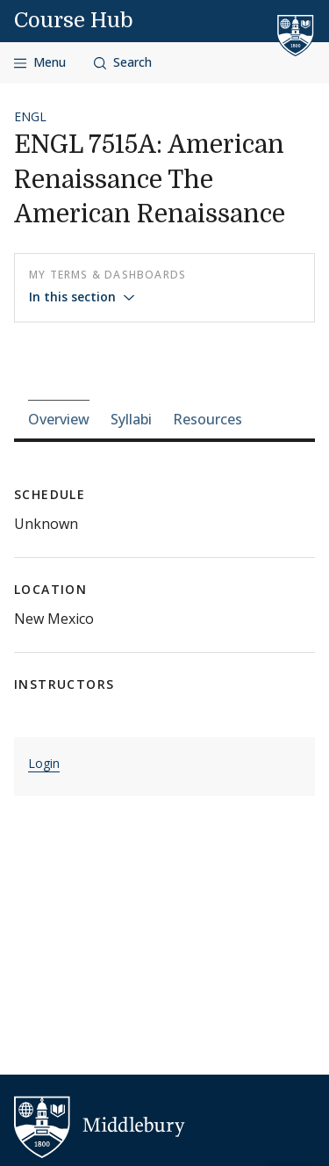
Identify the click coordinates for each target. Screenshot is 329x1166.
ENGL (30, 116)
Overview (58, 419)
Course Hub (73, 20)
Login (44, 763)
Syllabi (131, 419)
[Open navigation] (40, 62)
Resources (207, 419)
